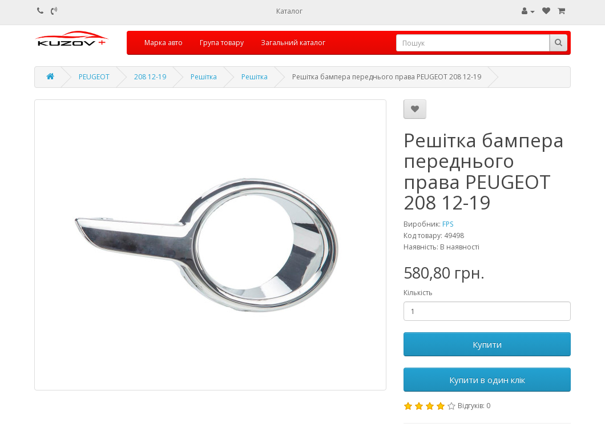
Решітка (204, 77)
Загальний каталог (293, 42)
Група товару (222, 42)
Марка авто (163, 42)
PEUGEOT (94, 77)
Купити (487, 344)
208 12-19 (150, 77)
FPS (447, 224)
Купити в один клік (487, 379)
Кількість (418, 292)
